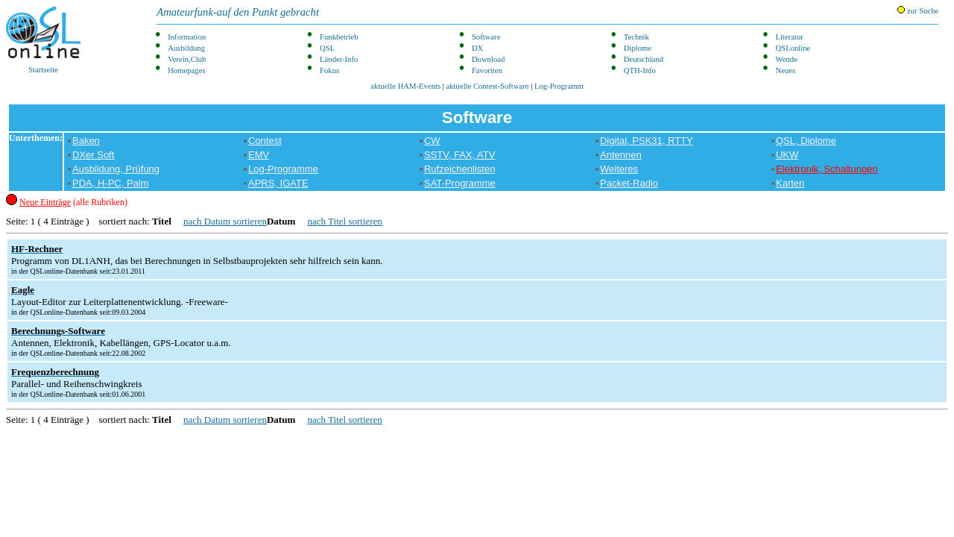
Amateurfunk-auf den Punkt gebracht (238, 12)
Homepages (186, 70)
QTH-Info (640, 70)
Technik (636, 37)
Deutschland (643, 59)
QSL (327, 48)
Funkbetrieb (339, 37)
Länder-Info (339, 59)
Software (486, 37)
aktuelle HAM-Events (405, 86)
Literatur (789, 37)
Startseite (43, 40)
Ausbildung (186, 48)
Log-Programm (559, 86)
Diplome (637, 48)
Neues (786, 70)
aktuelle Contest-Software (487, 86)
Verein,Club (187, 59)
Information (187, 37)
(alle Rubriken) (73, 202)
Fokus (329, 70)
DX (477, 48)
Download (488, 59)
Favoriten (487, 70)
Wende (786, 59)
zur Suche (917, 10)
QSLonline (793, 48)
